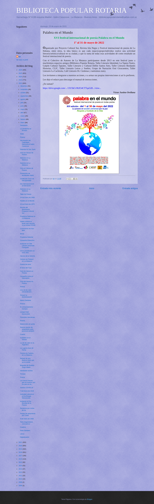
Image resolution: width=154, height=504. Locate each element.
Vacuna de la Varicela (27, 256)
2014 (20, 465)
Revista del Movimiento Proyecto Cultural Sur (27, 210)
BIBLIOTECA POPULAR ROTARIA (71, 10)
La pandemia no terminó (25, 129)
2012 (20, 472)
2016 (20, 459)
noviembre (24, 89)
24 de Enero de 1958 (27, 197)
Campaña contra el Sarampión (26, 277)
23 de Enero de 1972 (27, 204)
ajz (20, 56)
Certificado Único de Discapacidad (27, 179)
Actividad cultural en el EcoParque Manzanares (27, 396)
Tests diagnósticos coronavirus (26, 423)
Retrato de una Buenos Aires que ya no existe (27, 360)
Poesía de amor (25, 264)
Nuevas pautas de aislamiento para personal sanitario (27, 329)
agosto (23, 99)
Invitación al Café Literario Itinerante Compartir (27, 245)
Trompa (22, 374)
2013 (20, 469)
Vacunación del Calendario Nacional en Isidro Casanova (27, 143)
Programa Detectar (26, 237)
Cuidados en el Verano (25, 338)
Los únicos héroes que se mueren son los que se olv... (27, 382)
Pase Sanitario (25, 430)
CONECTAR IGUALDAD (25, 313)
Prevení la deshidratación (26, 296)
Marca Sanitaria (25, 300)
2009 (20, 482)
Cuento (22, 334)
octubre (23, 93)
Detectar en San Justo (27, 149)
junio (22, 106)
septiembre (24, 96)
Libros (22, 434)
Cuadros (23, 427)
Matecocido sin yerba (27, 324)
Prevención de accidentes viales (27, 174)
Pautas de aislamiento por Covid (27, 414)
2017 (20, 456)
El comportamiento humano (26, 308)
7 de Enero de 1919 (27, 391)
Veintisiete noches (26, 371)
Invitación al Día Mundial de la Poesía (25, 403)
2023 (20, 80)
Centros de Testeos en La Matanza (26, 260)
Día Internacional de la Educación (27, 185)
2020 (20, 446)
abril (22, 112)
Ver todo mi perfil (22, 60)
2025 (20, 73)
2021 (20, 442)
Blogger (89, 499)
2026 (20, 70)
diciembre (24, 86)
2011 (20, 475)
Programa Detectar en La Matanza (27, 217)
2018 (20, 452)
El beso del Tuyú (26, 268)
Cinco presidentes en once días (27, 252)
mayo (22, 109)
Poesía (22, 137)
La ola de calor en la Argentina (27, 344)
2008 (20, 485)
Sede (22, 134)
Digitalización (24, 437)
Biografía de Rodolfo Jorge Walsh (27, 366)
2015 (20, 462)
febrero (23, 119)
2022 (20, 83)
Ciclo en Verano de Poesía (26, 153)
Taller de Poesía (25, 194)
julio (22, 102)
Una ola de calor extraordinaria (25, 291)
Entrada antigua (130, 188)
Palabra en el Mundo (27, 201)
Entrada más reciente (50, 188)
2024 (20, 77)
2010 (20, 479)
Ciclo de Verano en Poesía (26, 272)
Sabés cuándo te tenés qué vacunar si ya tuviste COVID (27, 223)
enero (22, 122)
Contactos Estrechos (27, 240)
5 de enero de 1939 (27, 419)
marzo (22, 116)
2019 (20, 449)
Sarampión (24, 125)
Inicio (91, 188)
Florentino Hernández (27, 317)
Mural (22, 234)
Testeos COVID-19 (26, 387)
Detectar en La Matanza (25, 159)
